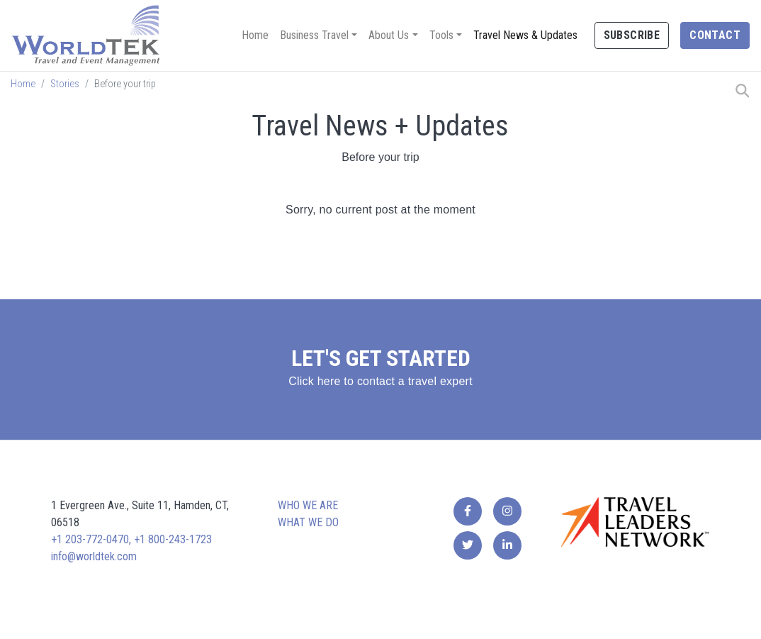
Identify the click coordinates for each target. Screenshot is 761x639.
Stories (64, 84)
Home (255, 35)
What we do (308, 522)
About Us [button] (388, 35)
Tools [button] (441, 35)
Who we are (308, 505)
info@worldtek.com (94, 556)
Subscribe (632, 35)
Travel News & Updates (525, 35)
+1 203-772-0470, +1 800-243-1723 (131, 539)
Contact (714, 35)
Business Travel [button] (314, 35)
